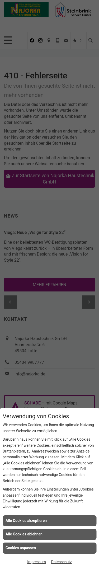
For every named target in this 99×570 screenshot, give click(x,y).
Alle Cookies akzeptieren (26, 521)
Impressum (36, 562)
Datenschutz (61, 562)
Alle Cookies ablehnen (24, 534)
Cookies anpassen (21, 548)
